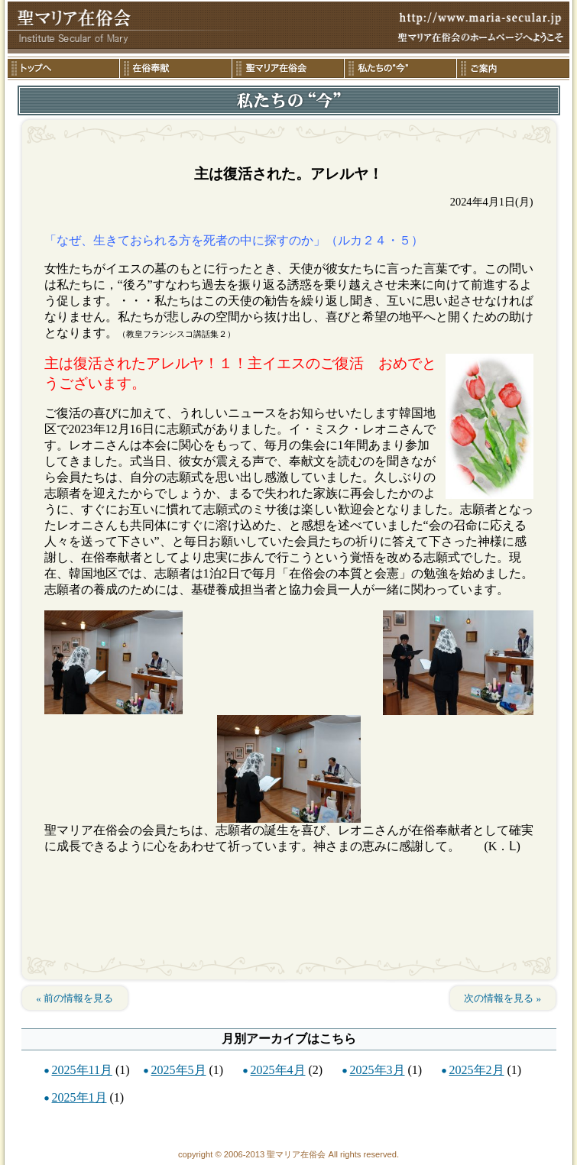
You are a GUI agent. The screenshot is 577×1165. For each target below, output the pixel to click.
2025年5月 (178, 1069)
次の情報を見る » (502, 998)
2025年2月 (476, 1069)
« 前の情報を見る (74, 998)
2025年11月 (82, 1069)
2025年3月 (377, 1069)
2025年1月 (79, 1097)
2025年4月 (278, 1069)
